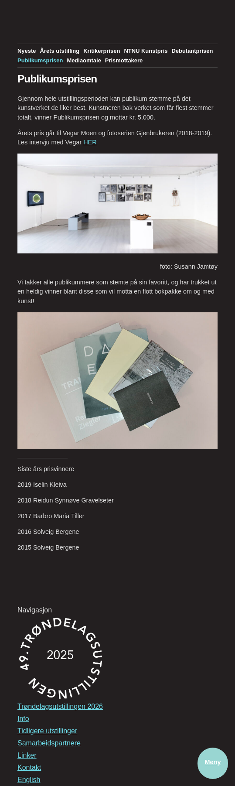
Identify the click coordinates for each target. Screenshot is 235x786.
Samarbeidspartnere (49, 743)
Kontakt (29, 767)
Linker (27, 755)
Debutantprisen (192, 51)
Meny (213, 762)
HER (89, 142)
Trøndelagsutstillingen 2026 (60, 706)
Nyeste (26, 51)
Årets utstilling (59, 51)
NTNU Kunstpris (145, 51)
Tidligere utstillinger (47, 731)
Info (23, 718)
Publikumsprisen (40, 60)
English (28, 779)
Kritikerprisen (101, 51)
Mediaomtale (84, 60)
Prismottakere (124, 60)
